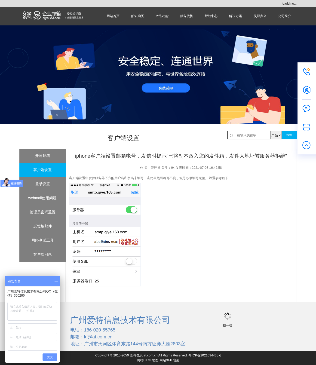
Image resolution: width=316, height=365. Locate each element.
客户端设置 (42, 170)
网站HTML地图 (148, 360)
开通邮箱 (42, 156)
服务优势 (186, 16)
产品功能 (162, 16)
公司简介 (284, 16)
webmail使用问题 (42, 198)
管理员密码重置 (42, 212)
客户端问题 (42, 254)
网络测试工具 (42, 240)
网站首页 (113, 16)
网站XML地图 (169, 360)
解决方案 (235, 16)
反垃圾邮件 (42, 226)
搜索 (289, 135)
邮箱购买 (137, 16)
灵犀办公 (260, 16)
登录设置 (42, 184)
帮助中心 (211, 16)
